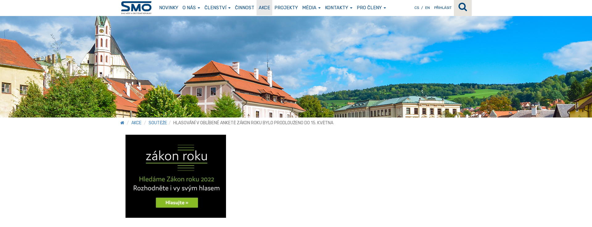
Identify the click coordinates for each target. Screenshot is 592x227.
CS (416, 8)
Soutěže (158, 122)
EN (427, 8)
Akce (264, 7)
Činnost (244, 7)
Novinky (168, 7)
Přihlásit (443, 8)
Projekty (286, 7)
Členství (217, 7)
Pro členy (371, 7)
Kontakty (338, 7)
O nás (191, 7)
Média (311, 7)
